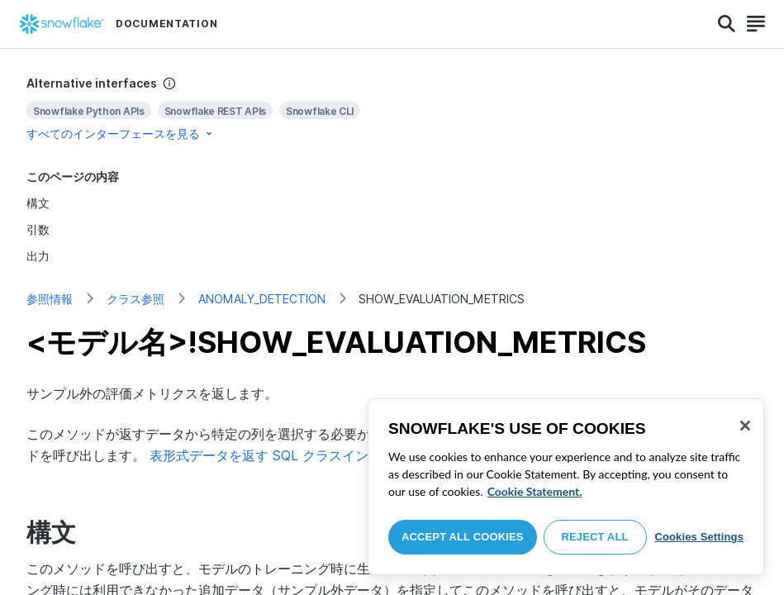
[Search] (726, 24)
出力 (38, 256)
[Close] (745, 425)
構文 (38, 203)
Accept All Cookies (463, 537)
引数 (38, 229)
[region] (566, 486)
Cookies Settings (699, 537)
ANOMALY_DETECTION (261, 299)
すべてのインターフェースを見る (120, 133)
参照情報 (49, 299)
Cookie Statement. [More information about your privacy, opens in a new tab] (534, 491)
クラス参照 (135, 299)
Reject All (595, 537)
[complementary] (392, 108)
